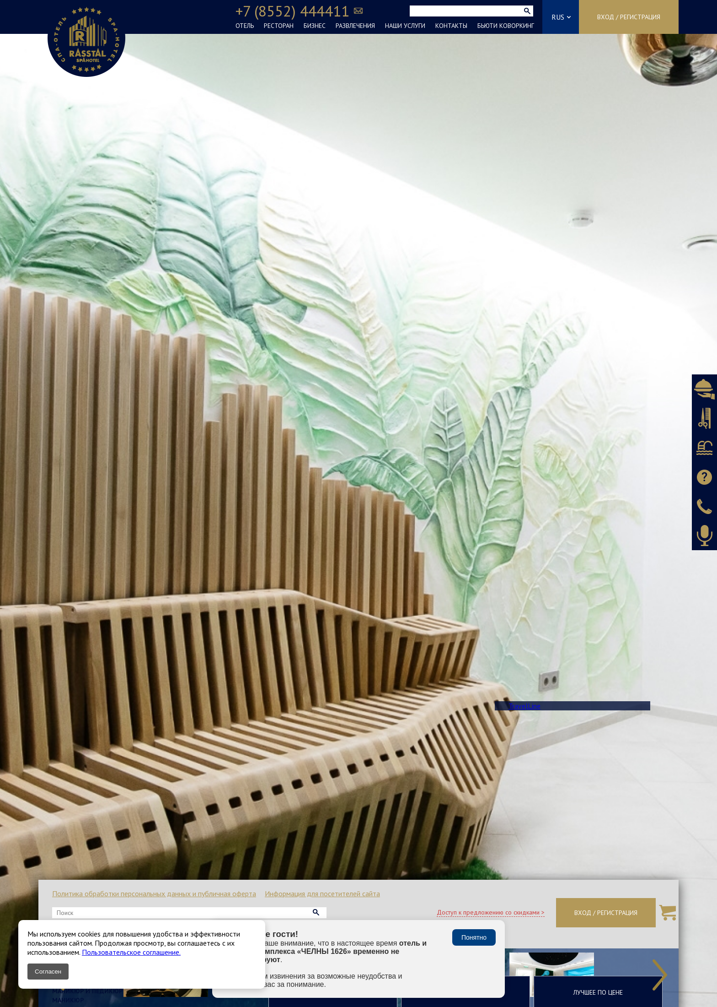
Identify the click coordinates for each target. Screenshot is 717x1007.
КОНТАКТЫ (451, 26)
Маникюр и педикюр (87, 991)
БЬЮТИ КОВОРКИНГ (505, 26)
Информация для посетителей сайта (322, 893)
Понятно (474, 937)
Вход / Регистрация (628, 17)
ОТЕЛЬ (244, 26)
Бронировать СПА (704, 447)
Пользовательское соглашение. (131, 952)
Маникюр (68, 1000)
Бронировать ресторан (704, 389)
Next (660, 975)
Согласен (48, 971)
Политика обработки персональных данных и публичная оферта (154, 893)
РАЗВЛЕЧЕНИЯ (355, 26)
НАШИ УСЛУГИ (405, 26)
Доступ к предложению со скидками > (491, 912)
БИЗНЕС (315, 26)
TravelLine (524, 705)
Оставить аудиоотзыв (704, 535)
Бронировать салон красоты (704, 418)
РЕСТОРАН (279, 26)
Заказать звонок (704, 506)
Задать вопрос (704, 477)
